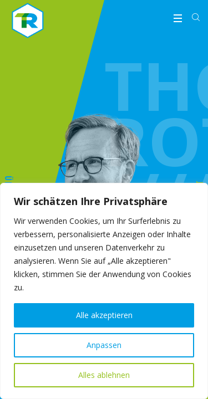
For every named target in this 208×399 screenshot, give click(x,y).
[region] (104, 291)
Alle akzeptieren (104, 315)
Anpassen (104, 345)
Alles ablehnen (104, 375)
